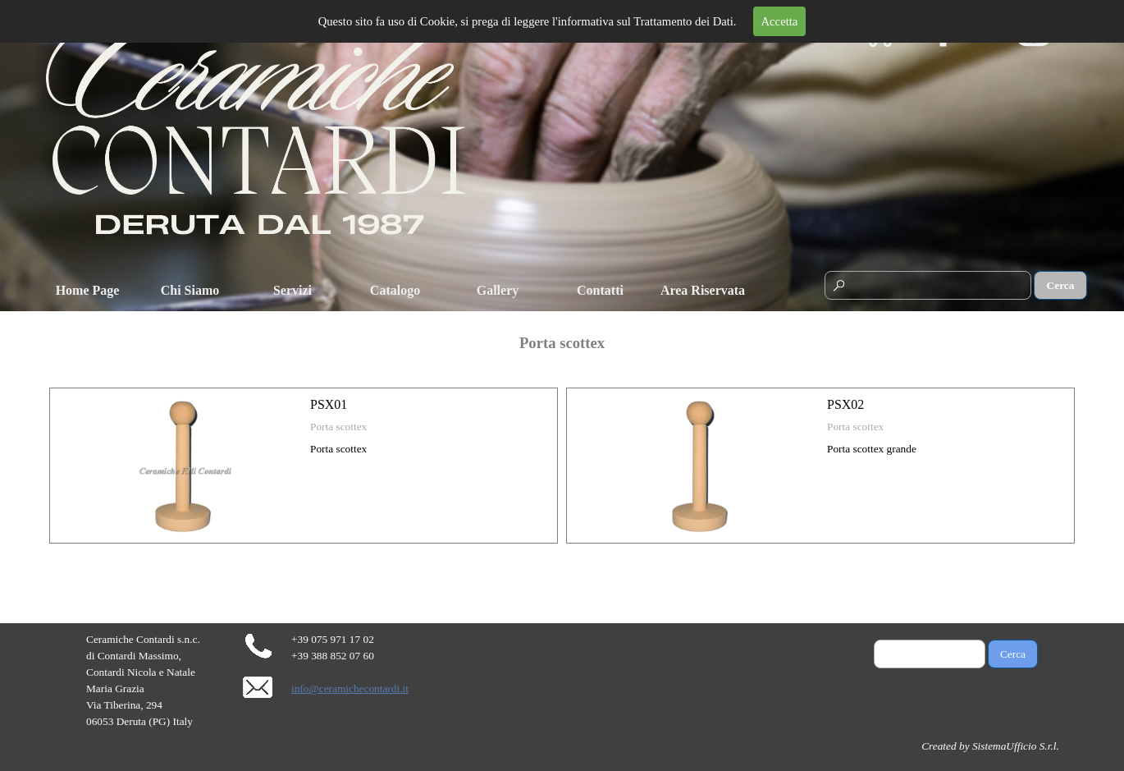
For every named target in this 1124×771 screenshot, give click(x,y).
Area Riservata (702, 290)
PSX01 (328, 404)
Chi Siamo (190, 290)
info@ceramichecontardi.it (350, 688)
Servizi (292, 290)
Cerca (1061, 285)
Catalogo (395, 290)
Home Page (88, 290)
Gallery (498, 290)
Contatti (600, 290)
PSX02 (845, 404)
